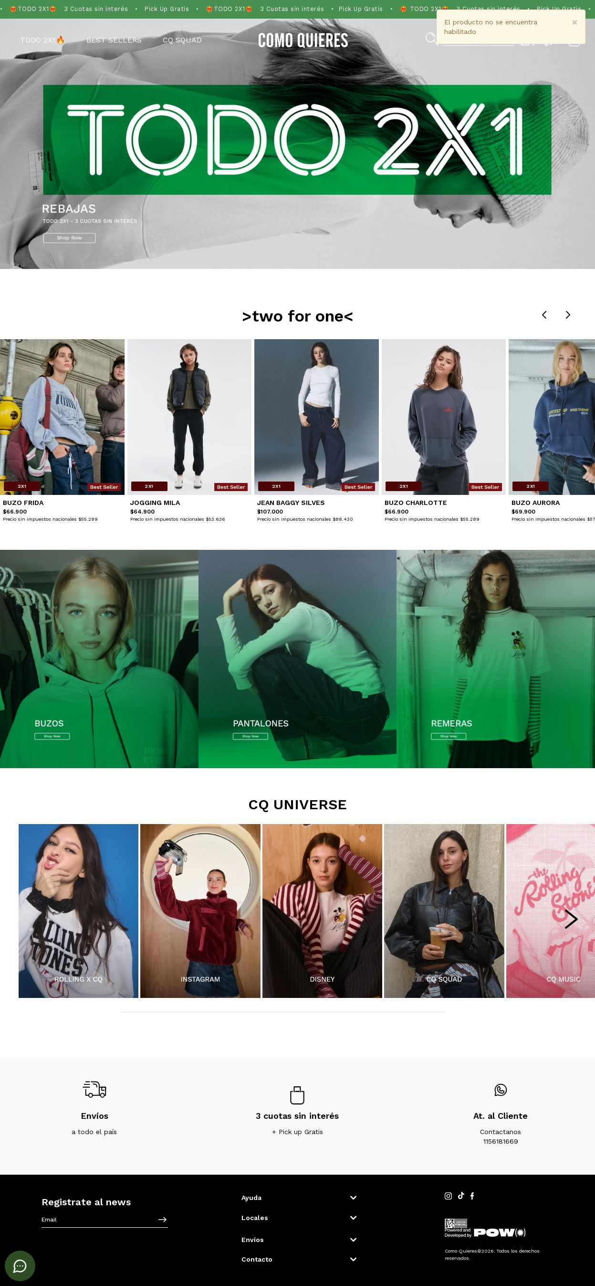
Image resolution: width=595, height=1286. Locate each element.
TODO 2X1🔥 (42, 39)
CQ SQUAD (182, 39)
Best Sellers (114, 39)
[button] (298, 1198)
